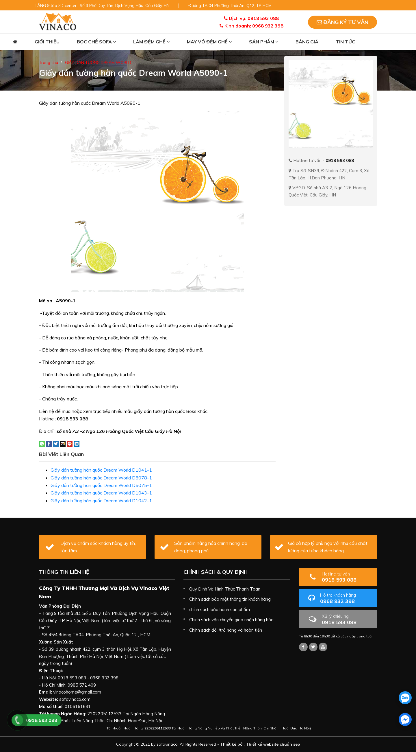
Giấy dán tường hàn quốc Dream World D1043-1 (101, 493)
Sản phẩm (263, 42)
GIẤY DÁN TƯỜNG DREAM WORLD (98, 62)
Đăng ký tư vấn (342, 22)
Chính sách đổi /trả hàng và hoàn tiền (225, 630)
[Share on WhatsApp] (42, 443)
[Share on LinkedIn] (76, 443)
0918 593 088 (347, 577)
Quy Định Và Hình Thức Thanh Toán (224, 589)
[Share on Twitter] (56, 443)
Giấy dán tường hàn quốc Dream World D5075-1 (101, 485)
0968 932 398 (346, 598)
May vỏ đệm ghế (209, 42)
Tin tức (345, 42)
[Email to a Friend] (63, 443)
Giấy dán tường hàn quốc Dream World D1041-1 (101, 470)
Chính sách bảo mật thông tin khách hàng (230, 599)
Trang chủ (48, 62)
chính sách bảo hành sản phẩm (219, 609)
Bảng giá (307, 42)
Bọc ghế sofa (96, 42)
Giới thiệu (47, 42)
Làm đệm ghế (151, 42)
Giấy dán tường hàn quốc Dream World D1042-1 (101, 500)
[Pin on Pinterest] (70, 443)
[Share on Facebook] (49, 443)
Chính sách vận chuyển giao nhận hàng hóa (231, 619)
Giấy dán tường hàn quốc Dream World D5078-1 (101, 478)
